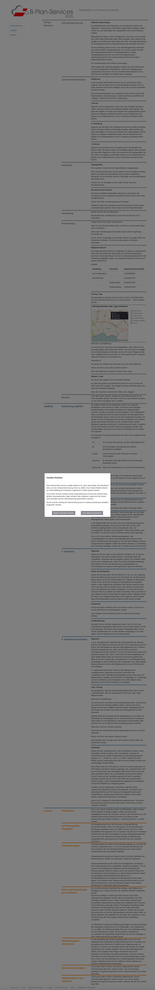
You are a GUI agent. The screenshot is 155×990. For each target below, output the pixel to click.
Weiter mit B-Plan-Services (64, 513)
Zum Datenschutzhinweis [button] (91, 513)
